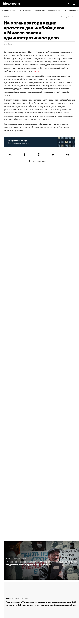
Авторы (5, 557)
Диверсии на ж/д (54, 10)
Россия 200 (6, 589)
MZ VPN (5, 583)
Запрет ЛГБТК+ (25, 10)
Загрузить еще (41, 454)
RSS (4, 570)
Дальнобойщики (9, 44)
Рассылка (6, 576)
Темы (4, 563)
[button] (74, 3)
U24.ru (36, 71)
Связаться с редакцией (39, 161)
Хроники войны (39, 10)
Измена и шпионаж (9, 10)
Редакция (5, 544)
